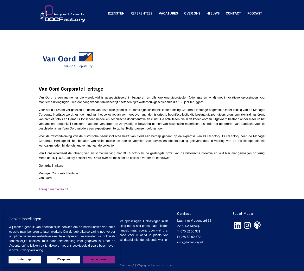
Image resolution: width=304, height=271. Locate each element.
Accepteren (99, 259)
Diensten (116, 13)
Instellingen (24, 259)
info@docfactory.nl (190, 242)
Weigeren (63, 259)
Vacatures (168, 13)
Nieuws (213, 13)
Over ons (192, 13)
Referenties (142, 13)
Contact (233, 13)
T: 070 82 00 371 (188, 231)
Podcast (254, 13)
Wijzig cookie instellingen (155, 265)
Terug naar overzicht (53, 189)
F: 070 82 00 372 (189, 236)
